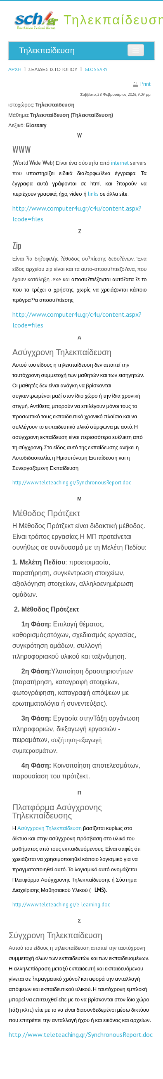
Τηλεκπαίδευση (47, 50)
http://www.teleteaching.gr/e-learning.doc (61, 904)
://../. (81, 1034)
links (93, 193)
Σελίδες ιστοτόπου (53, 69)
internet (120, 162)
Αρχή (14, 69)
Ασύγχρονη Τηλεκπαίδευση (49, 828)
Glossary (96, 69)
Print (145, 84)
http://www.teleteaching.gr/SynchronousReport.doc (71, 482)
